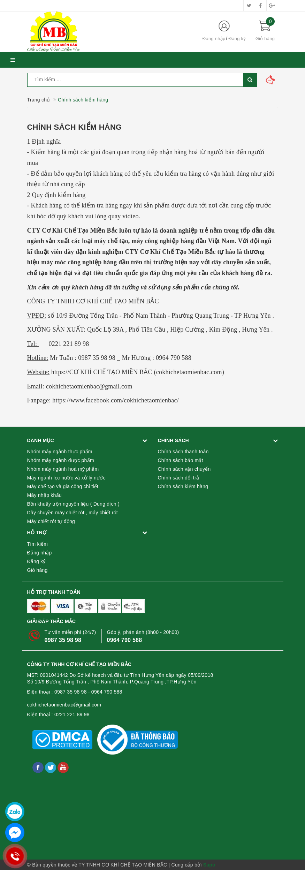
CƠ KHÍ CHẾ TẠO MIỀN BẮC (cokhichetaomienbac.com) (146, 372)
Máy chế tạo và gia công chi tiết (63, 486)
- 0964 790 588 (105, 692)
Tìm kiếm (37, 544)
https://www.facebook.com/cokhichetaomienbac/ (115, 400)
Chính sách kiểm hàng (74, 127)
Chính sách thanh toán (183, 451)
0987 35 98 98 (63, 640)
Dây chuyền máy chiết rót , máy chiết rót (72, 512)
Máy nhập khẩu (44, 495)
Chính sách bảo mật (180, 460)
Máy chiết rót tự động (51, 521)
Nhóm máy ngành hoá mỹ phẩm (63, 469)
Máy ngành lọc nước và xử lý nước (66, 478)
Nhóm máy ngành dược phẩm (60, 460)
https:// (60, 372)
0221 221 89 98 (72, 714)
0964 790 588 (124, 640)
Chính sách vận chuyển (184, 469)
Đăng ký (237, 38)
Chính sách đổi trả (178, 478)
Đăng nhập (214, 38)
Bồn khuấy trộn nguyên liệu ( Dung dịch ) (73, 504)
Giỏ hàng (37, 570)
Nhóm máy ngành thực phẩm (59, 451)
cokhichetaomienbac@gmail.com (64, 705)
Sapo (209, 865)
